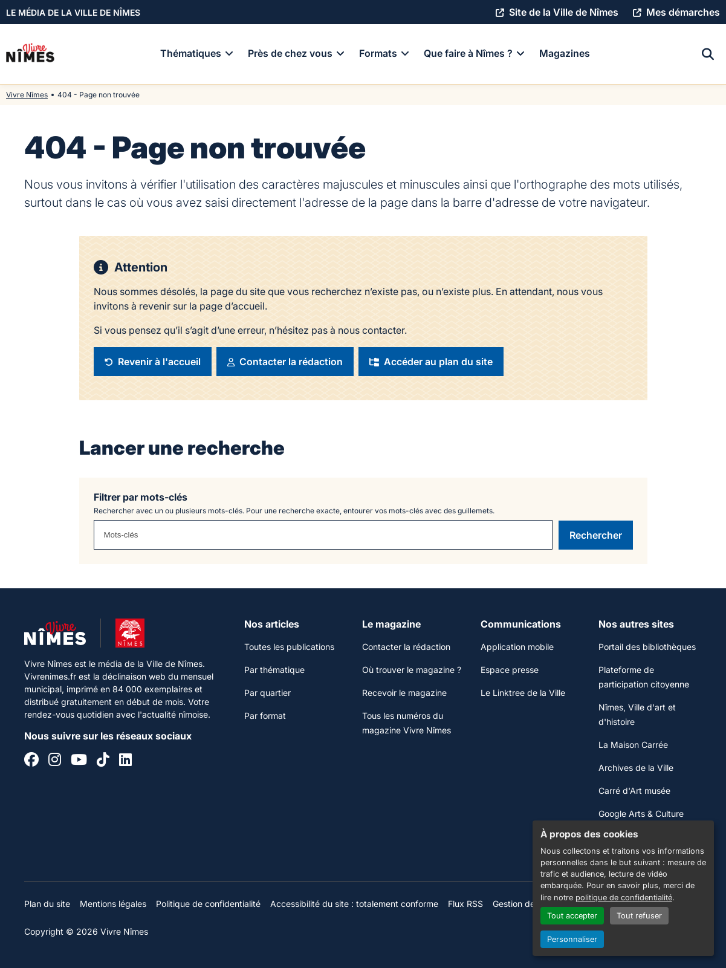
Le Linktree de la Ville (523, 692)
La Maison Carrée (633, 744)
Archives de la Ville (635, 767)
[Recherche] (708, 54)
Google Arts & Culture (641, 813)
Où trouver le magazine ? (411, 669)
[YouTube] (79, 761)
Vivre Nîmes (27, 94)
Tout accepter (572, 915)
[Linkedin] (125, 761)
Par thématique (274, 669)
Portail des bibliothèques (647, 647)
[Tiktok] (103, 761)
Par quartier (267, 692)
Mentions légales (113, 903)
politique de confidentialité (623, 897)
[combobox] (323, 535)
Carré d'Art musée (634, 790)
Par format (265, 715)
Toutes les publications (289, 647)
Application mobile (517, 647)
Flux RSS (465, 903)
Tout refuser (639, 915)
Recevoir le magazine (404, 692)
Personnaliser (572, 939)
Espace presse (510, 669)
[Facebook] (31, 761)
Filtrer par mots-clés (140, 497)
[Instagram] (54, 761)
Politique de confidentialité (208, 903)
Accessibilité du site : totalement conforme (354, 903)
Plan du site (47, 903)
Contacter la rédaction (406, 647)
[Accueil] (30, 54)
